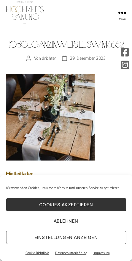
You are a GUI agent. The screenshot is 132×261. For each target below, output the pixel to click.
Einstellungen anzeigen (66, 237)
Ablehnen (66, 221)
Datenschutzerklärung (71, 253)
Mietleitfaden (20, 174)
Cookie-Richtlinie (37, 253)
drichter (49, 58)
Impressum (101, 253)
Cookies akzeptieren (66, 204)
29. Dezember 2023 (88, 58)
